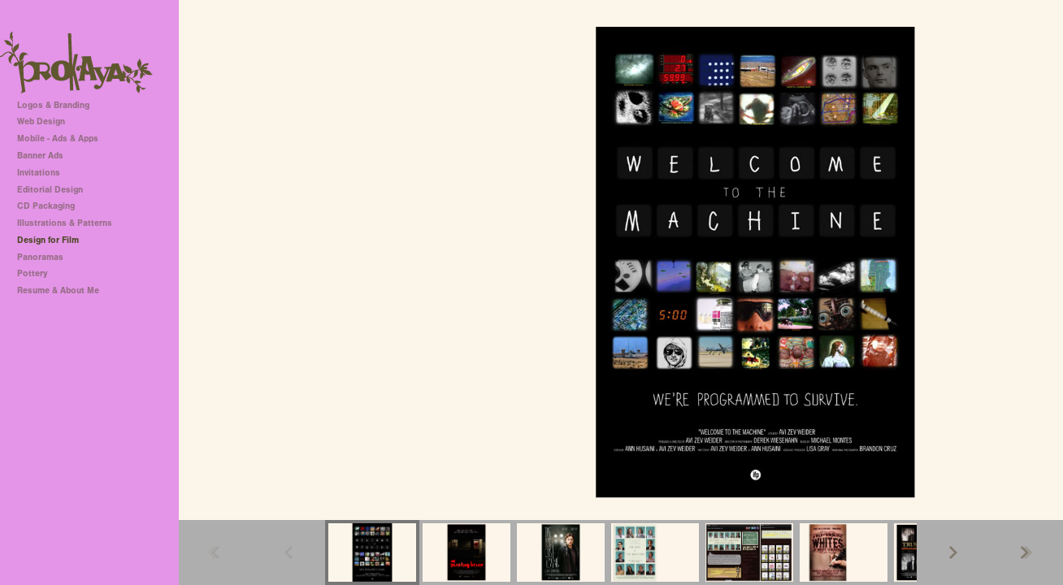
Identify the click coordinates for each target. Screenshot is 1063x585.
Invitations (38, 172)
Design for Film (48, 240)
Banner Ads (40, 155)
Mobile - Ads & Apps (57, 138)
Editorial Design (50, 189)
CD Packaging (46, 206)
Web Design (41, 121)
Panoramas (40, 257)
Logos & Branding (53, 105)
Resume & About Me (58, 290)
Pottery (32, 273)
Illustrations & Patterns (64, 223)
